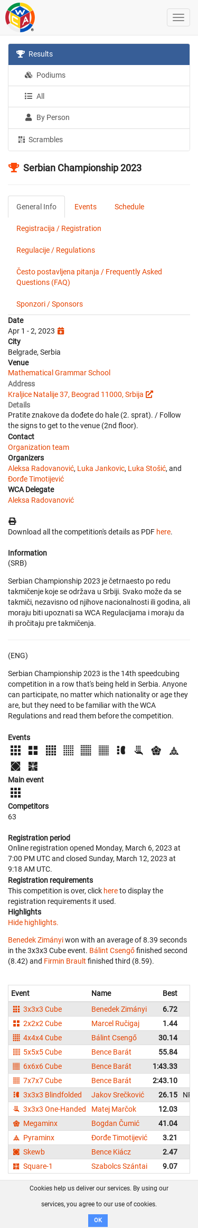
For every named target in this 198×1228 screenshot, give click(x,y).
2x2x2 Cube (36, 1023)
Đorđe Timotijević (36, 479)
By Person (47, 117)
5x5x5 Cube (36, 1052)
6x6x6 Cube (36, 1066)
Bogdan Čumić (115, 1123)
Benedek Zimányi (35, 940)
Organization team (38, 447)
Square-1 (32, 1166)
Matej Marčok (113, 1109)
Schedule (129, 206)
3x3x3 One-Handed (48, 1109)
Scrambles (39, 139)
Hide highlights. (33, 922)
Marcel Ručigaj (115, 1023)
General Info (36, 206)
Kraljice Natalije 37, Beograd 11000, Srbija (76, 394)
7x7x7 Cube (36, 1080)
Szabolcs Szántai (119, 1166)
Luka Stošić (147, 468)
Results (34, 54)
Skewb (28, 1152)
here (163, 532)
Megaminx (34, 1123)
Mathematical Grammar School (59, 372)
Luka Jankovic (101, 468)
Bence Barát (111, 1052)
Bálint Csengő (112, 950)
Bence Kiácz (111, 1152)
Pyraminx (32, 1137)
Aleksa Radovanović (41, 468)
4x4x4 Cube (36, 1037)
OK (98, 1220)
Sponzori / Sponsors (49, 304)
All (34, 96)
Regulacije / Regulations (55, 250)
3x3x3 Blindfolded (46, 1095)
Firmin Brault (65, 961)
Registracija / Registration (58, 228)
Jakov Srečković (117, 1095)
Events (85, 206)
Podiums (44, 75)
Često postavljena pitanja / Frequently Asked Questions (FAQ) (89, 277)
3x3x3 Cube (36, 1009)
